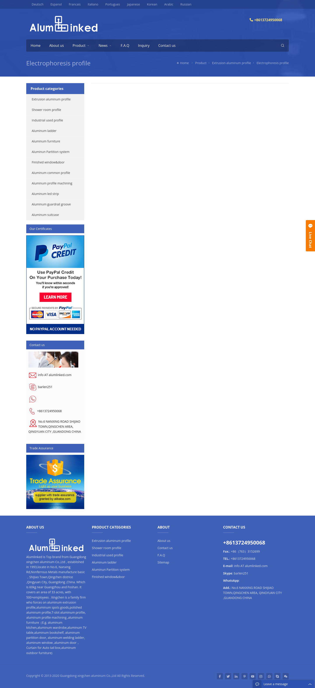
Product (79, 45)
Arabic (166, 4)
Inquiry (143, 45)
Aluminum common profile (51, 173)
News (103, 45)
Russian (182, 4)
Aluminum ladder (44, 131)
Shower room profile (46, 110)
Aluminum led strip (45, 194)
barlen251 (45, 387)
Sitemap (163, 562)
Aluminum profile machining (52, 183)
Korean (149, 4)
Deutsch (35, 4)
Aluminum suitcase (45, 215)
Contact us (166, 45)
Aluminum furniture (46, 141)
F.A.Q (125, 45)
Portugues (110, 4)
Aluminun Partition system (51, 152)
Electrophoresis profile (58, 63)
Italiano (90, 4)
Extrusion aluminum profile (231, 63)
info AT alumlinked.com (55, 375)
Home (35, 45)
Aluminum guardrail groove (51, 204)
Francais (72, 4)
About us (56, 45)
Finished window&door (48, 162)
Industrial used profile (47, 120)
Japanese (131, 4)
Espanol (53, 4)
